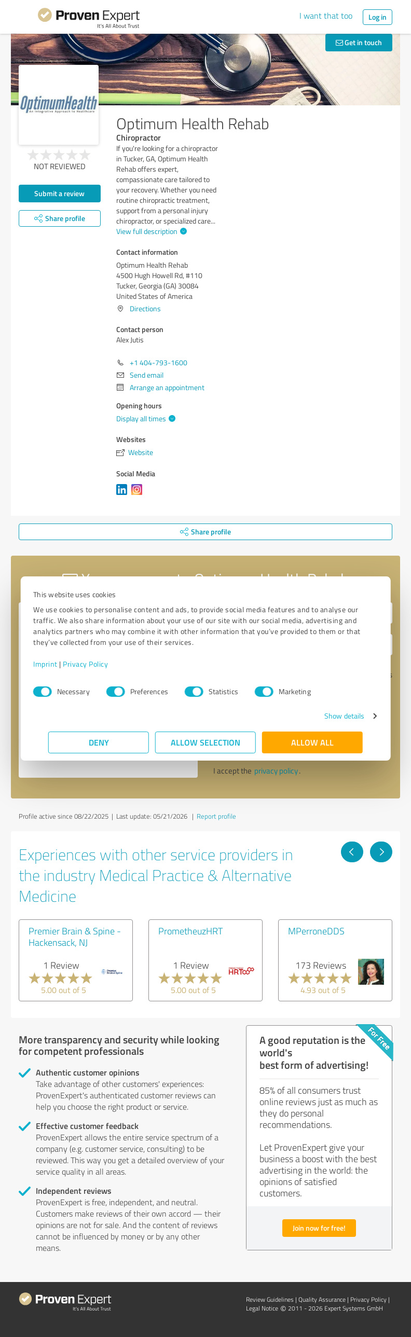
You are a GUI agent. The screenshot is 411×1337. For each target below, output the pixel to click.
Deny (99, 742)
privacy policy (276, 770)
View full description (150, 231)
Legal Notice (262, 1308)
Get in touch (359, 42)
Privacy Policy (100, 664)
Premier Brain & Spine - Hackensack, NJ (75, 936)
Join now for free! (319, 1228)
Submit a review (59, 193)
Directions (145, 308)
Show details (329, 716)
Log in (377, 17)
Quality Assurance (322, 1299)
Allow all (312, 742)
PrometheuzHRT (190, 931)
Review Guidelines (270, 1299)
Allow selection (205, 742)
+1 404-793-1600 (158, 362)
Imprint (60, 664)
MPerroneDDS (316, 931)
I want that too (325, 15)
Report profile (216, 816)
